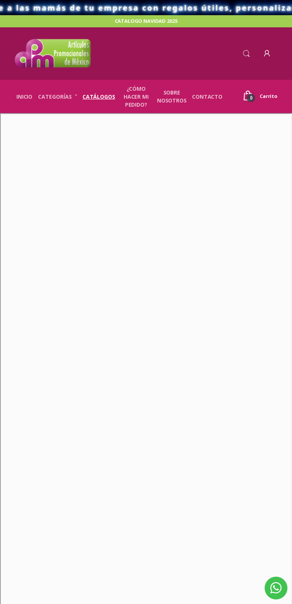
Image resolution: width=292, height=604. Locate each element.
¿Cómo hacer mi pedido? (136, 96)
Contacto (207, 96)
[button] (246, 52)
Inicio (24, 96)
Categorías (55, 96)
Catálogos (99, 96)
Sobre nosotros (172, 96)
